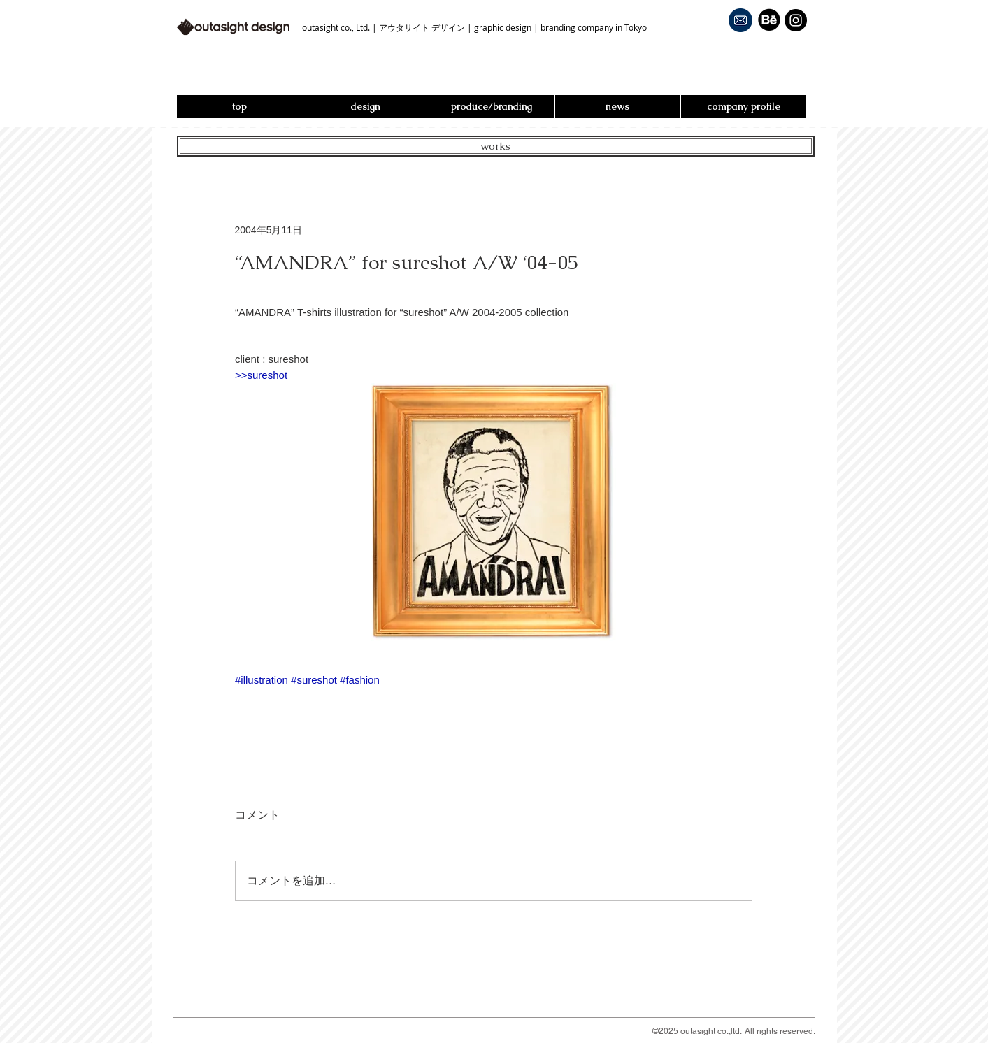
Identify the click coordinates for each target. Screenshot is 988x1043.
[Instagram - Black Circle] (796, 20)
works (495, 145)
